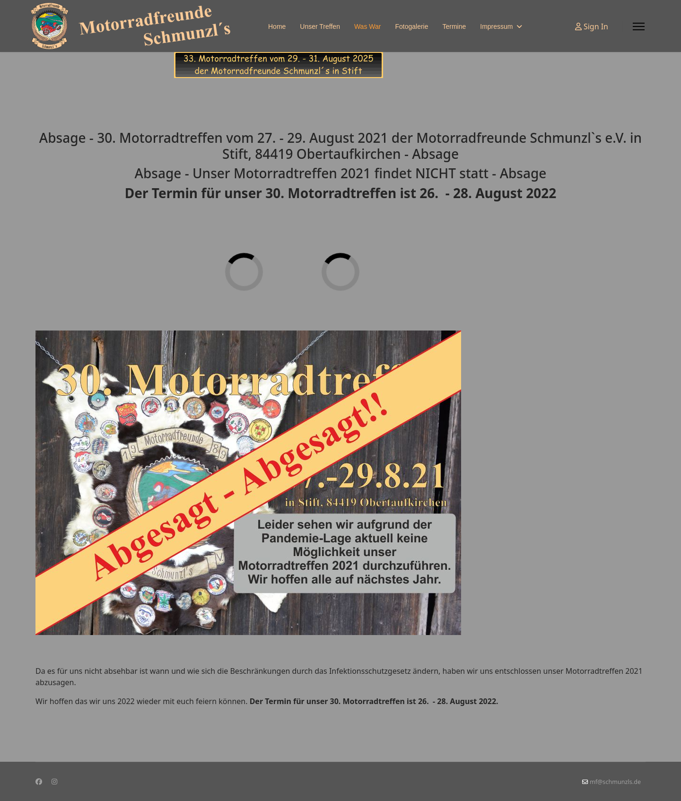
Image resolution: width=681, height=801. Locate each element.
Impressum (496, 26)
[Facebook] (38, 781)
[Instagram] (54, 781)
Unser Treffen (320, 26)
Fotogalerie (411, 26)
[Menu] (639, 26)
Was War (367, 26)
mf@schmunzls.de (615, 782)
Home (277, 26)
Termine (454, 26)
